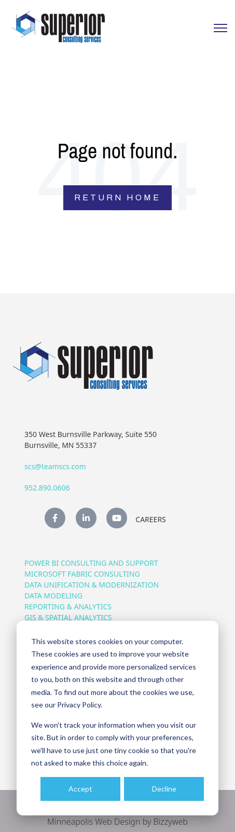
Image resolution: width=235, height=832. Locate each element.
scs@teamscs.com (55, 466)
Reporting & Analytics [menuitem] (68, 606)
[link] (58, 26)
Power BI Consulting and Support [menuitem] (91, 563)
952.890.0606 (47, 488)
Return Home (117, 197)
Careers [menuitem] (150, 519)
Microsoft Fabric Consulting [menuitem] (82, 574)
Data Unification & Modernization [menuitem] (91, 585)
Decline (164, 788)
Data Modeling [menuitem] (53, 596)
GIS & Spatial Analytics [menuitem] (68, 617)
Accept (80, 788)
